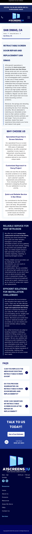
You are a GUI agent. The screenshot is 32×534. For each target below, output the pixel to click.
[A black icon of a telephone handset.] (2, 13)
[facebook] (3, 475)
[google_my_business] (7, 475)
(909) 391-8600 (19, 437)
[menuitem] (16, 484)
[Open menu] (28, 12)
